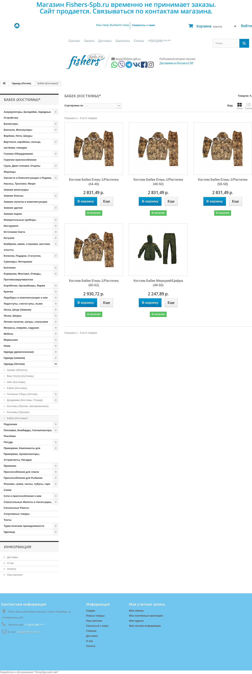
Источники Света (14, 231)
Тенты (7, 519)
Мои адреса (136, 620)
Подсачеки (10, 424)
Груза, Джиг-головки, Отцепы (22, 165)
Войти (246, 25)
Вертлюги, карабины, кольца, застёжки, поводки (22, 144)
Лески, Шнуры (13, 315)
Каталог (74, 40)
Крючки (8, 291)
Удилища (9, 531)
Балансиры (11, 123)
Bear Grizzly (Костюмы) (20, 376)
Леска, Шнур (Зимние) (17, 309)
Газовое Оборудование (18, 153)
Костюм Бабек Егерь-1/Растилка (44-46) (94, 182)
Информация (17, 546)
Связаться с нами (97, 625)
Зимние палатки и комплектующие (25, 201)
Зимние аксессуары (16, 189)
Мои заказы (136, 610)
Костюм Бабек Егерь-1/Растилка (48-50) (158, 182)
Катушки (9, 237)
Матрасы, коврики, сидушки (21, 327)
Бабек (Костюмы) (16, 388)
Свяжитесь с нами (143, 25)
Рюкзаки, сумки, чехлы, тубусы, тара (27, 483)
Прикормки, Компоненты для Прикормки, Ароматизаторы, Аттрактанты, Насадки (22, 454)
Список (248, 105)
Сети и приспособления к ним (22, 496)
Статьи (138, 40)
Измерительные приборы (20, 219)
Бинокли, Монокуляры (18, 129)
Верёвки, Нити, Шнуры (18, 135)
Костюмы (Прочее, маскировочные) (27, 406)
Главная (91, 630)
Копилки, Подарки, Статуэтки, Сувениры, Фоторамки (22, 258)
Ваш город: (112, 25)
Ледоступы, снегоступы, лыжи (23, 303)
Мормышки (11, 339)
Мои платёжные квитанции (146, 615)
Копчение (10, 267)
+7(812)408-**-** (159, 40)
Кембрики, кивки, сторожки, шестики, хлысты (27, 246)
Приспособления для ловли (21, 471)
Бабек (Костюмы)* (17, 418)
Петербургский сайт (46, 672)
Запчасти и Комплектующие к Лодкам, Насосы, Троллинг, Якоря (28, 180)
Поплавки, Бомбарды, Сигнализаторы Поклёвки (28, 433)
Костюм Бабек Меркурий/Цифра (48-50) (158, 283)
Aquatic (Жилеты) (16, 370)
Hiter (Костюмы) (15, 382)
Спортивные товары (17, 513)
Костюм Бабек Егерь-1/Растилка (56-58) (222, 182)
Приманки (10, 465)
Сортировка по (73, 105)
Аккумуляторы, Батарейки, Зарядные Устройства (27, 114)
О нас (10, 563)
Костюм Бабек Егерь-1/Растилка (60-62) (94, 283)
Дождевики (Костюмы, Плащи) (24, 400)
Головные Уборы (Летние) (21, 394)
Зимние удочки (13, 207)
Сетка (239, 105)
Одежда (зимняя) (14, 357)
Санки (7, 489)
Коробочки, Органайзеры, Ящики (24, 285)
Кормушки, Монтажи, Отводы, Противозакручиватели (22, 276)
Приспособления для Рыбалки (23, 477)
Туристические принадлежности (24, 525)
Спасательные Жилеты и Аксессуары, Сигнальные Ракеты (28, 505)
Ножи (7, 345)
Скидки (90, 610)
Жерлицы (10, 171)
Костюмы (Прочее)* (18, 412)
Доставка (104, 40)
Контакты (122, 40)
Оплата (88, 40)
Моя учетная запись (147, 604)
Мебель (8, 333)
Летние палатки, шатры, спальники (26, 321)
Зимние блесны (13, 195)
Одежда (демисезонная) (19, 351)
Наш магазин (14, 574)
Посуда (8, 442)
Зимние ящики (13, 213)
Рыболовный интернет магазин (177, 58)
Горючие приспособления (20, 159)
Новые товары (95, 615)
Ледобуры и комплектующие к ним (26, 297)
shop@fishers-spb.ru (126, 59)
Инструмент (11, 225)
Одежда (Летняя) (14, 363)
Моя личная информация (145, 625)
